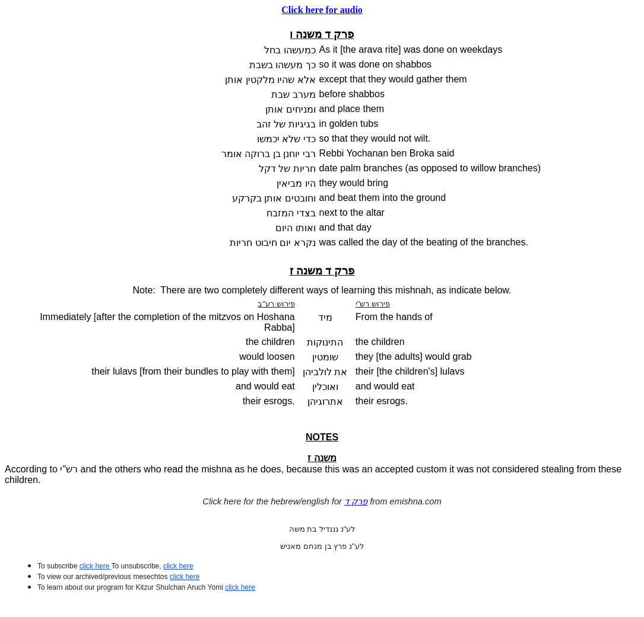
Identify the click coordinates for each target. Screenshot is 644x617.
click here (185, 577)
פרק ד (355, 501)
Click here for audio (322, 10)
